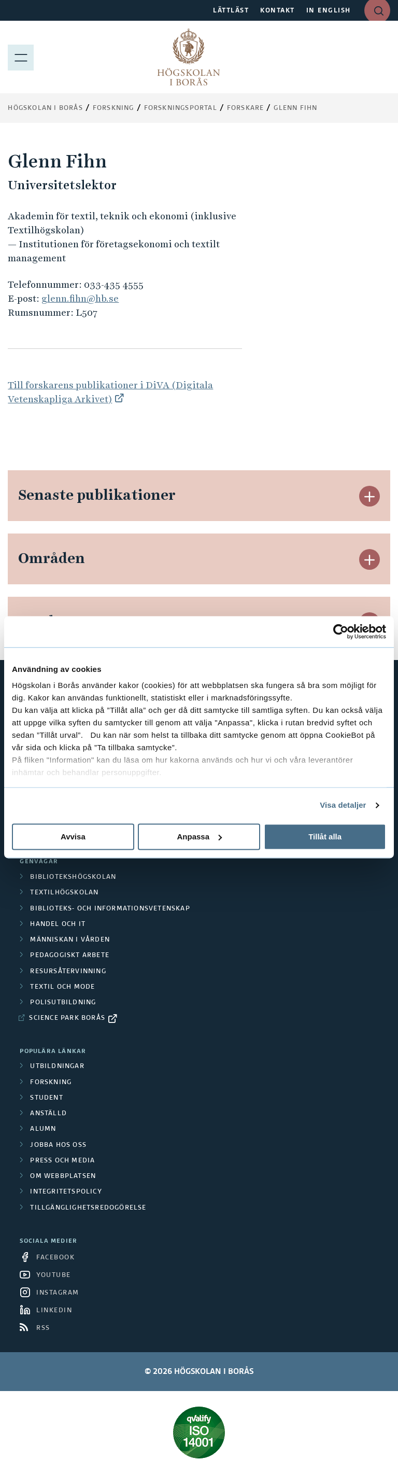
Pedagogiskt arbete (69, 955)
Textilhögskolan (64, 892)
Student (46, 1098)
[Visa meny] (21, 57)
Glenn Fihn (295, 108)
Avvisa (73, 836)
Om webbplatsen (63, 1176)
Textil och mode (62, 987)
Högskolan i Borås (45, 108)
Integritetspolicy (66, 1192)
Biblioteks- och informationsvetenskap (110, 909)
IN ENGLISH (328, 11)
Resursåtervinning (68, 971)
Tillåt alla (325, 836)
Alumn (43, 1129)
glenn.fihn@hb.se (80, 298)
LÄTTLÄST (231, 11)
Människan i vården (70, 940)
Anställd (48, 1113)
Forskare (245, 108)
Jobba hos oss (58, 1145)
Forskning (113, 108)
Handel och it (58, 924)
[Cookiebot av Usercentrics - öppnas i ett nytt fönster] (340, 631)
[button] (369, 496)
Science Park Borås (67, 1018)
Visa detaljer (343, 805)
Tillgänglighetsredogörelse (88, 1208)
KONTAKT (277, 11)
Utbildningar (57, 1066)
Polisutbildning (63, 1002)
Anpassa (199, 836)
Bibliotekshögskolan (73, 877)
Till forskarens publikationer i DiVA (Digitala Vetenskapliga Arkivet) (110, 392)
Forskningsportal (180, 108)
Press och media (62, 1160)
